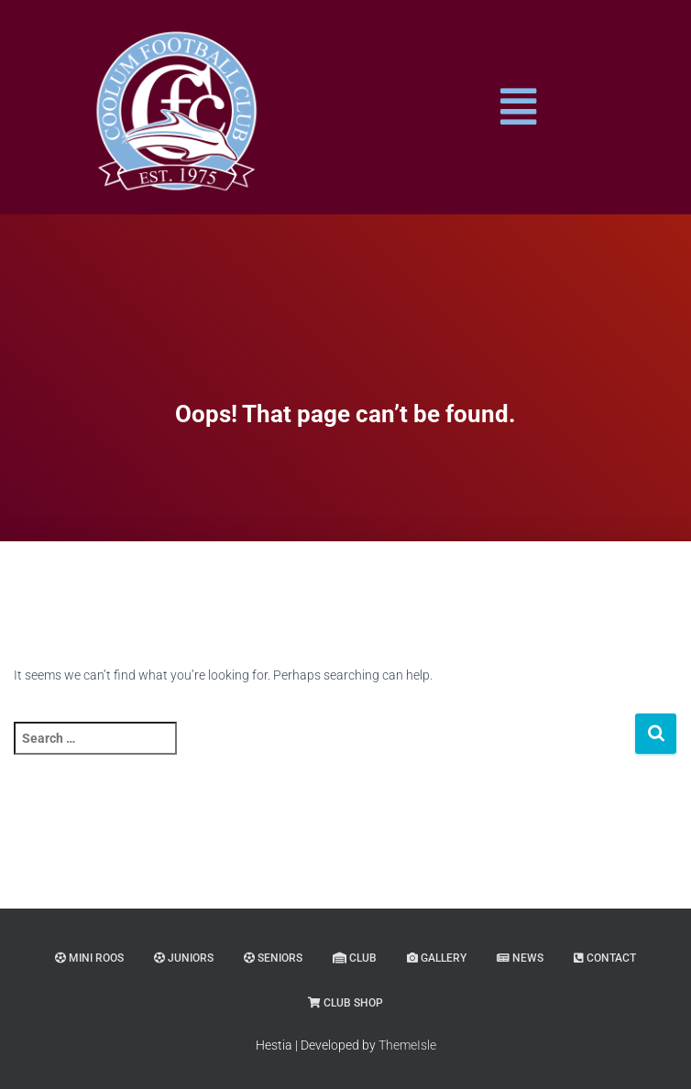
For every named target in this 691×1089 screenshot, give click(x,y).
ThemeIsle (407, 1045)
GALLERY (436, 958)
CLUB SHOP (345, 1002)
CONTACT (605, 958)
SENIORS (273, 958)
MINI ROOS (89, 958)
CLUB (355, 958)
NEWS (520, 958)
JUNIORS (184, 958)
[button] (518, 107)
